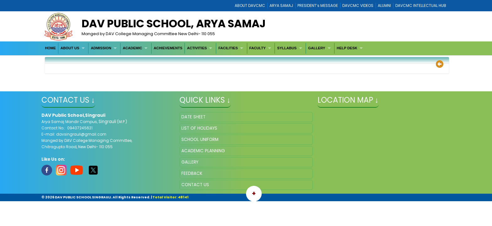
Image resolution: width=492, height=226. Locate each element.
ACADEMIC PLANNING (203, 151)
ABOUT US (70, 48)
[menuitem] (50, 48)
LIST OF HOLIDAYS (199, 128)
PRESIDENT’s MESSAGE (317, 5)
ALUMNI (384, 5)
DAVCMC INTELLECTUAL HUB (420, 5)
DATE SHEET (193, 117)
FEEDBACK (191, 173)
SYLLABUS (287, 48)
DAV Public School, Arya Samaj (174, 23)
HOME (50, 48)
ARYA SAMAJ (281, 5)
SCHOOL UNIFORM (199, 140)
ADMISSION (101, 48)
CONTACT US (195, 185)
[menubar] (204, 48)
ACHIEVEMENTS (168, 48)
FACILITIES (228, 48)
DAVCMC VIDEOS (357, 5)
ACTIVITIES (197, 48)
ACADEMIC (132, 48)
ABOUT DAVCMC (250, 5)
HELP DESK (347, 48)
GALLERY (316, 48)
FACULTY (257, 48)
